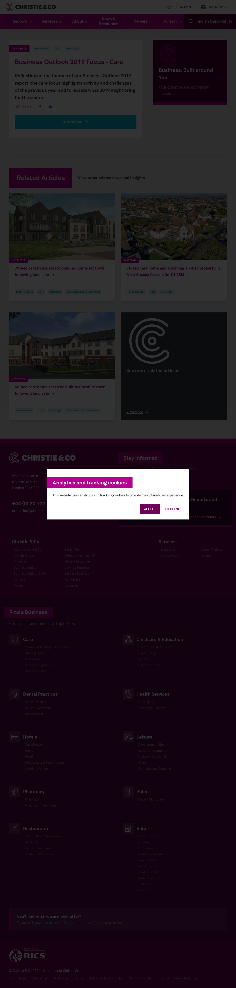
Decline (172, 509)
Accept (150, 509)
